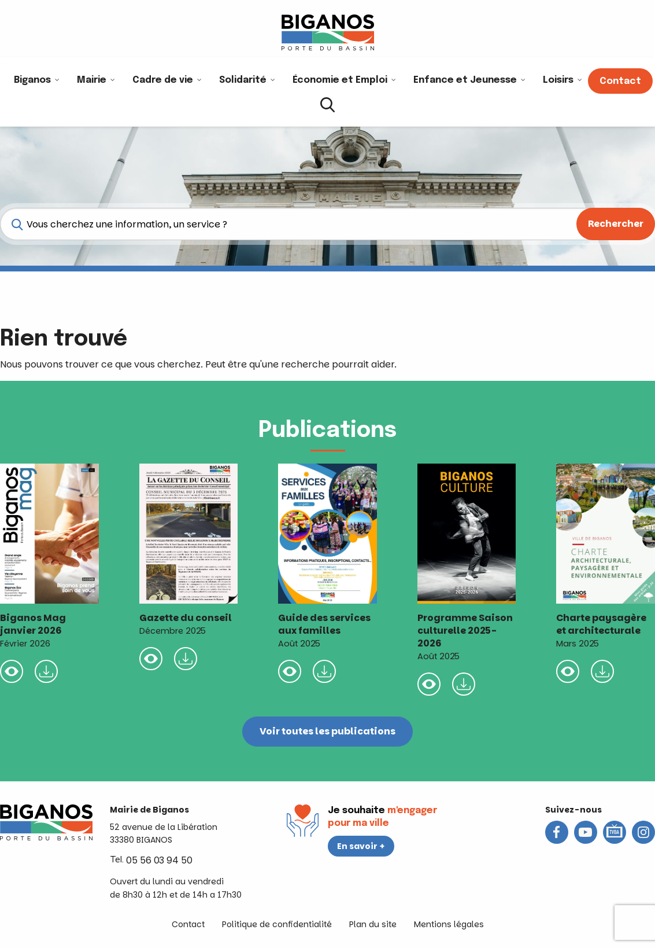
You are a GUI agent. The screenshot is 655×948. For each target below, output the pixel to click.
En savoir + (361, 846)
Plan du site (373, 924)
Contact (188, 924)
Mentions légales (449, 924)
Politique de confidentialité (277, 924)
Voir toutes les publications (327, 731)
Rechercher (615, 223)
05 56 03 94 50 (159, 860)
